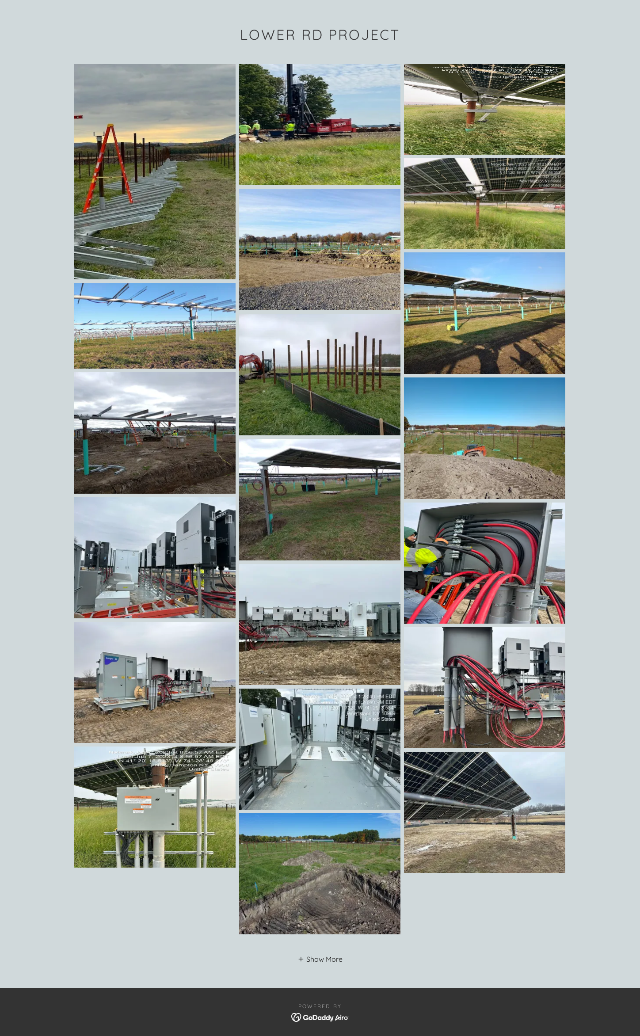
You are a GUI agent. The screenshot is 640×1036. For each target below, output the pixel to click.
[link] (320, 1016)
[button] (320, 959)
